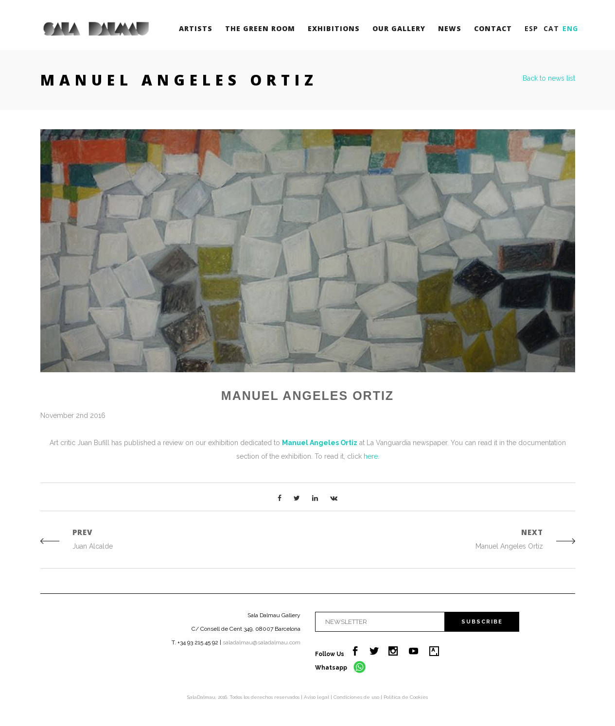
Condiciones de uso (357, 697)
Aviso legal (317, 697)
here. (371, 456)
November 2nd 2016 (72, 415)
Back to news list (549, 78)
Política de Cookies (406, 697)
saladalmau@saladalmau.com (261, 642)
